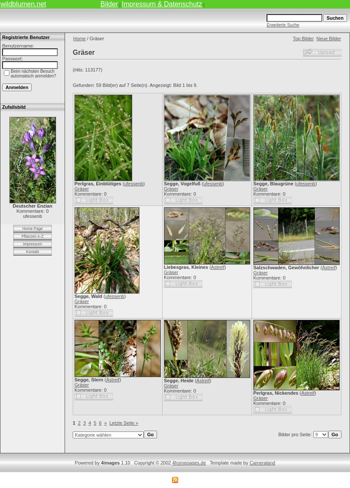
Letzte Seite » (124, 423)
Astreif (217, 267)
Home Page (32, 228)
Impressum (32, 244)
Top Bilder (303, 38)
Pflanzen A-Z (32, 236)
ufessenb (133, 183)
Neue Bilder (329, 38)
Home (79, 38)
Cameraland (262, 462)
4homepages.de (189, 462)
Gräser (81, 188)
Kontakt (32, 252)
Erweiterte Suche (283, 25)
